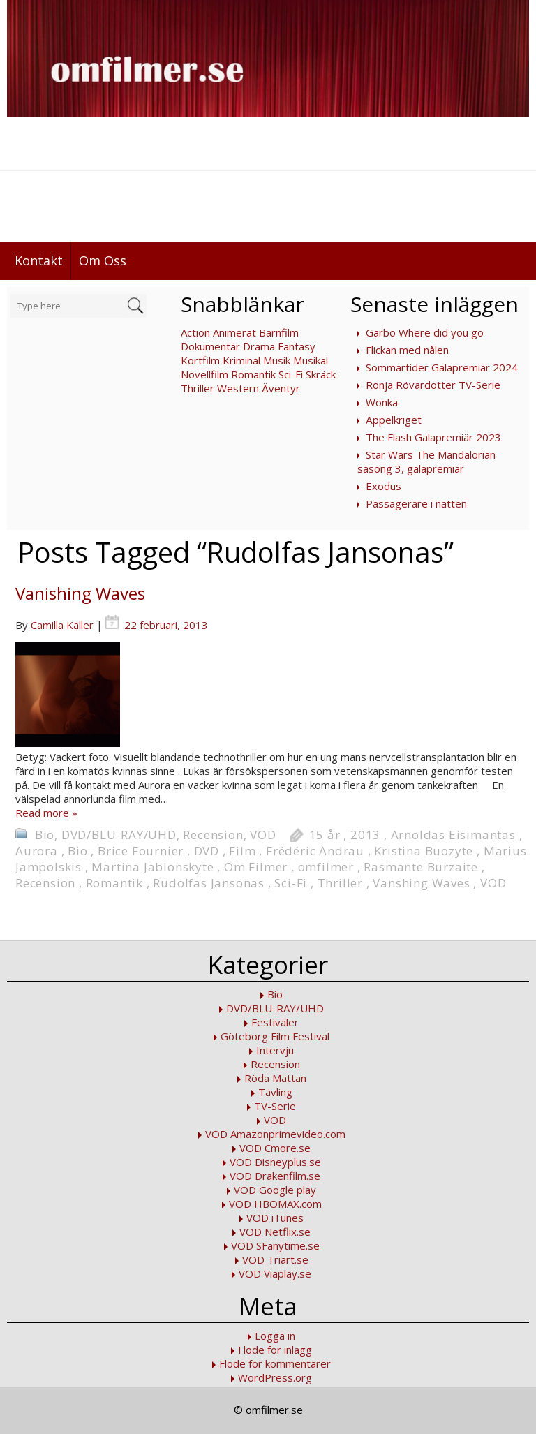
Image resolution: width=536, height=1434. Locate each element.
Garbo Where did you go (425, 332)
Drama (259, 346)
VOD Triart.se (275, 1259)
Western (238, 388)
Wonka (382, 402)
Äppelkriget (394, 420)
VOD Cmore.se (275, 1148)
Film (242, 851)
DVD (206, 851)
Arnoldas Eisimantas (453, 835)
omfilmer (326, 867)
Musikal (310, 360)
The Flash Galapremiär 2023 (433, 437)
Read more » (46, 813)
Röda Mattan (275, 1078)
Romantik (253, 374)
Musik (276, 360)
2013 (365, 835)
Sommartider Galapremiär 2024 (442, 367)
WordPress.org (275, 1377)
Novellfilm (204, 374)
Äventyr (281, 388)
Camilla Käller (62, 625)
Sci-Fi (290, 374)
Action (195, 332)
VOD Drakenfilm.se (275, 1176)
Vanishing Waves (80, 593)
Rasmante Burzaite (421, 867)
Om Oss (102, 260)
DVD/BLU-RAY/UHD (119, 835)
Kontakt (39, 260)
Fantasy (296, 346)
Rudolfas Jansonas (209, 883)
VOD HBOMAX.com (275, 1204)
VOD (263, 835)
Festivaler (275, 1022)
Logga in (275, 1336)
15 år (325, 835)
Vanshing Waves (421, 883)
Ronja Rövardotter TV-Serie (433, 385)
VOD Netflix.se (275, 1232)
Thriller (197, 388)
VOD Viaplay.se (275, 1273)
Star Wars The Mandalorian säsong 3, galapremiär (426, 461)
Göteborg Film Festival (275, 1036)
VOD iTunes (275, 1218)
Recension (213, 835)
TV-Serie (275, 1106)
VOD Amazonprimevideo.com (275, 1134)
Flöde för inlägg (275, 1350)
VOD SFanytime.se (275, 1245)
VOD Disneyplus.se (275, 1162)
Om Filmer (256, 867)
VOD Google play (275, 1190)
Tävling (275, 1092)
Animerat (234, 332)
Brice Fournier (141, 851)
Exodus (383, 486)
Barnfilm (279, 332)
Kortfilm (200, 360)
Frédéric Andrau (315, 851)
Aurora (36, 851)
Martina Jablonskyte (152, 867)
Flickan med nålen (407, 350)
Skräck (321, 374)
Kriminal (241, 360)
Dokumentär (210, 346)
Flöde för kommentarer (275, 1363)
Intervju (275, 1050)
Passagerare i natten (416, 503)
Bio (44, 835)
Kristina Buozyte (423, 851)
